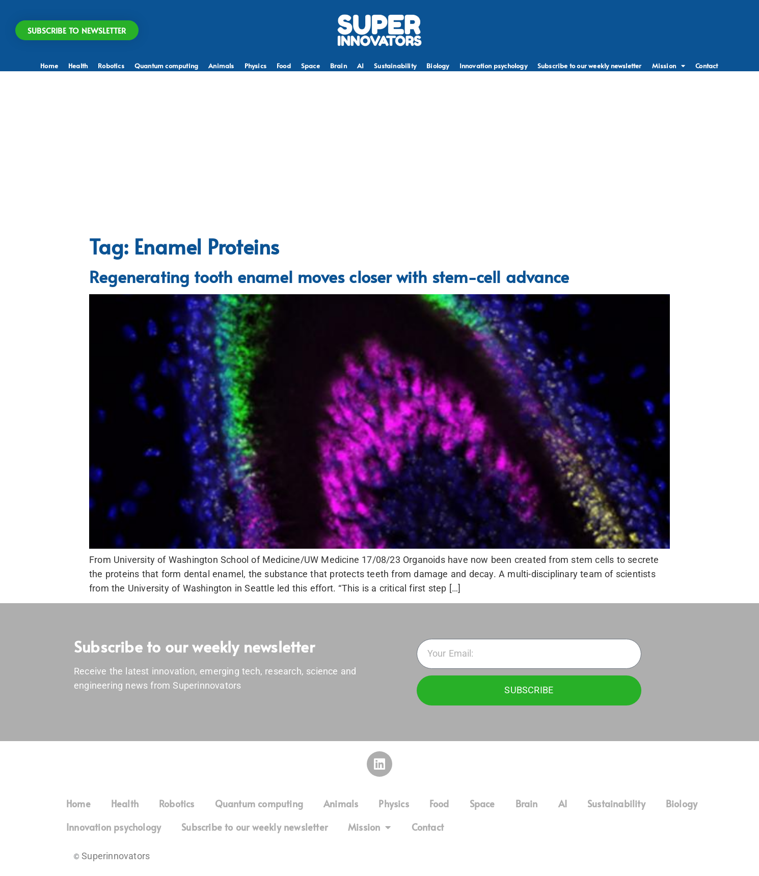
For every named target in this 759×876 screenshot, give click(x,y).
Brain (338, 65)
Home (49, 65)
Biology (437, 65)
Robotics (111, 65)
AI (360, 65)
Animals (221, 65)
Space (310, 65)
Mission (669, 65)
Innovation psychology (493, 65)
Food (284, 65)
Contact (706, 65)
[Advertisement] (379, 152)
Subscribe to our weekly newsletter (589, 65)
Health (78, 65)
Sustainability (395, 65)
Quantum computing (166, 65)
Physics (255, 65)
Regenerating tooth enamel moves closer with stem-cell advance (329, 276)
